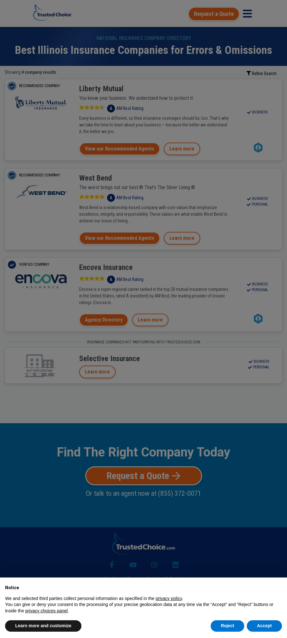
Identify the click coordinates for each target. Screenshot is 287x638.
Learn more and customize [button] (43, 625)
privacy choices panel (46, 610)
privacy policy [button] (169, 598)
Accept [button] (264, 625)
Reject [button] (227, 625)
